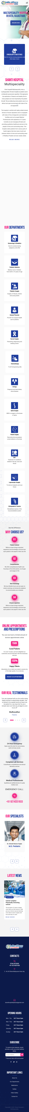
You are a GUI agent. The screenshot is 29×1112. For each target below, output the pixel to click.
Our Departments (14, 1081)
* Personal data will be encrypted (14, 1058)
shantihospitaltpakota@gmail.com (14, 1002)
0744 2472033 (14, 963)
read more (14, 139)
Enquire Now (22, 23)
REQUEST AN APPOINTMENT (14, 677)
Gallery (14, 1089)
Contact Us (14, 1096)
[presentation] (11, 69)
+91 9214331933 (14, 801)
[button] (11, 720)
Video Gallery (14, 1092)
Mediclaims (14, 1085)
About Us (14, 1078)
